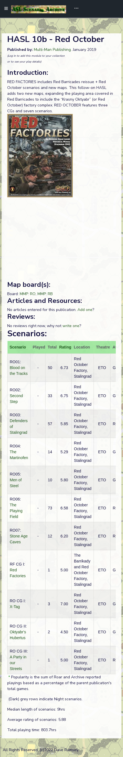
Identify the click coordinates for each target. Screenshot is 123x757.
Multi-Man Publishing (52, 49)
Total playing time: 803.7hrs (31, 730)
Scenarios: (27, 333)
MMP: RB (45, 294)
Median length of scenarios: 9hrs (36, 709)
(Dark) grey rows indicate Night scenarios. (44, 699)
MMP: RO (28, 294)
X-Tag (15, 606)
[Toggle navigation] (74, 9)
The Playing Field (16, 511)
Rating (65, 347)
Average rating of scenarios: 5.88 (36, 719)
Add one (84, 309)
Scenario (18, 347)
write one (70, 325)
